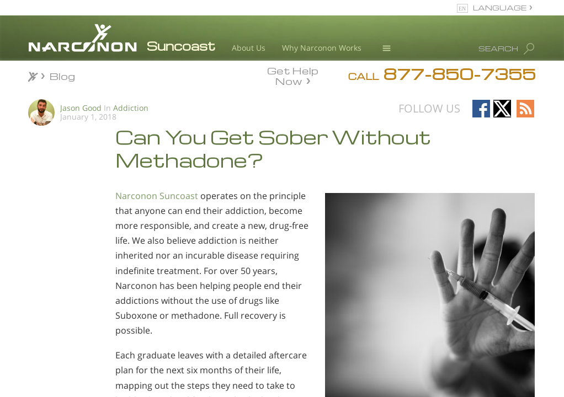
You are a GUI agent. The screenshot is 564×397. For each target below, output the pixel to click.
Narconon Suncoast (156, 196)
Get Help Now (292, 75)
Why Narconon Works (321, 47)
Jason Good (81, 108)
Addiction (130, 108)
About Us (248, 47)
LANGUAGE (499, 7)
